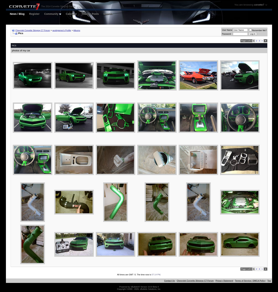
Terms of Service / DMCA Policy (250, 281)
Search (107, 13)
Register (34, 13)
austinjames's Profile (61, 30)
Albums (76, 30)
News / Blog (17, 13)
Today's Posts (90, 13)
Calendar (71, 13)
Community (52, 13)
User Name (227, 30)
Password (226, 34)
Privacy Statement (224, 281)
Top (269, 281)
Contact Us (169, 281)
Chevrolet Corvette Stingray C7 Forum (32, 30)
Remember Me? (258, 30)
